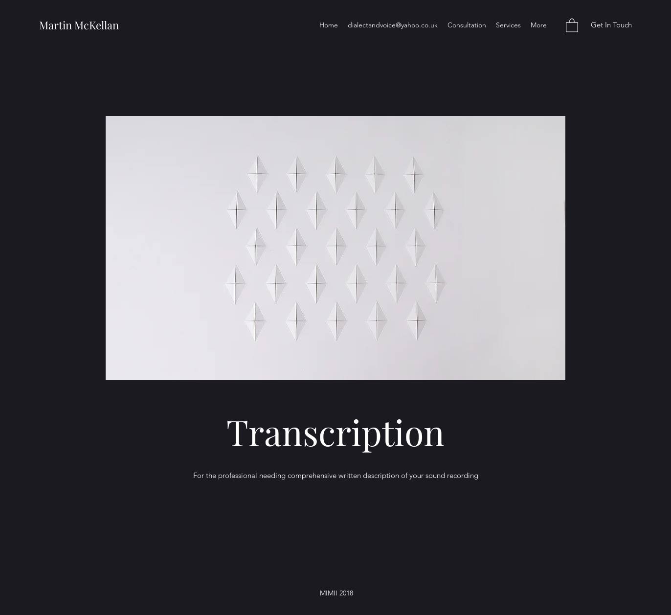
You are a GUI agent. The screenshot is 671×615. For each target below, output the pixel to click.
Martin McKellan (79, 25)
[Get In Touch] (611, 25)
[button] (572, 25)
